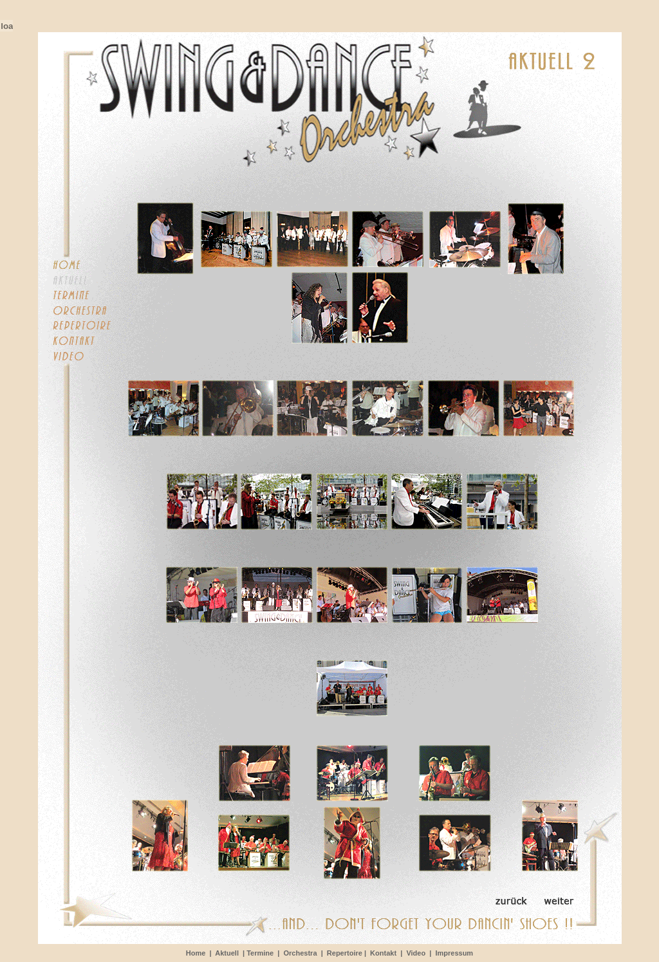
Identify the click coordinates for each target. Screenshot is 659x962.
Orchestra (300, 953)
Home (196, 953)
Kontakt (383, 953)
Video (417, 953)
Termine (260, 953)
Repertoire (344, 953)
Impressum (454, 953)
